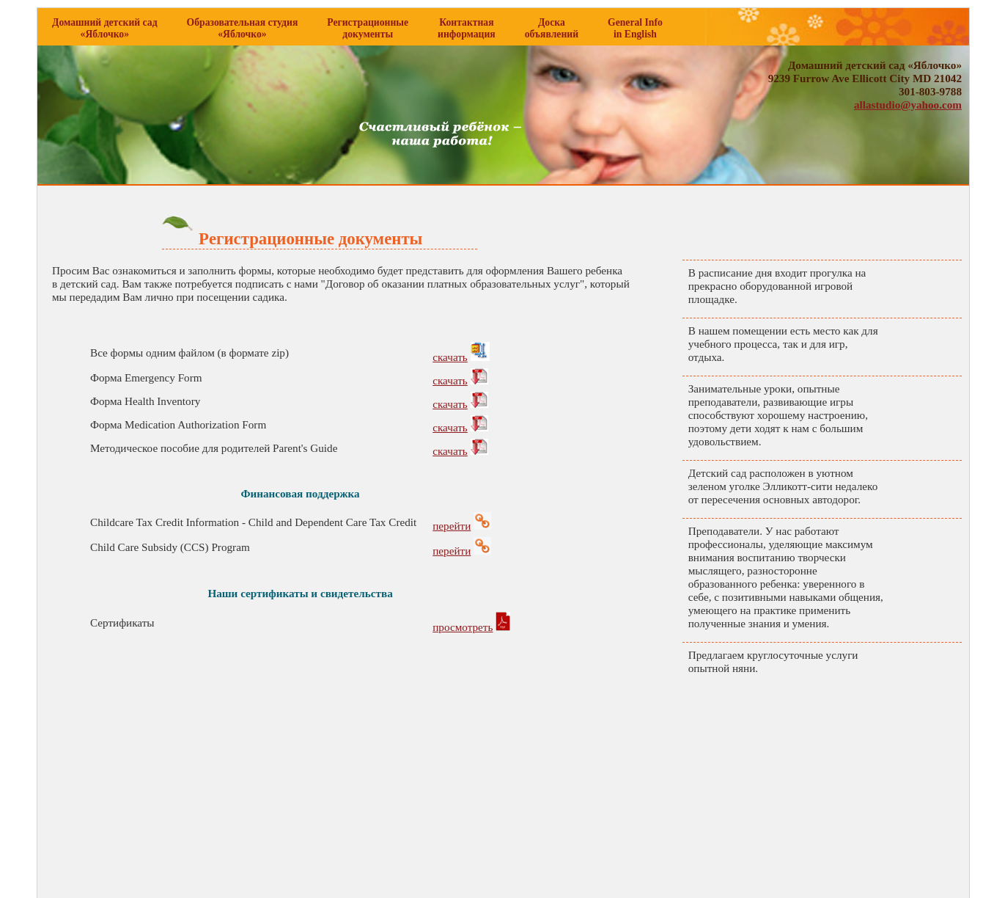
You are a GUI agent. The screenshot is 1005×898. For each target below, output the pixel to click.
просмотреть (462, 627)
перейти (451, 525)
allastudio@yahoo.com (908, 104)
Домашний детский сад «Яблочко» (105, 28)
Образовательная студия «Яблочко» (242, 28)
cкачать (450, 357)
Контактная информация (467, 28)
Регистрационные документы (367, 28)
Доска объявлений (551, 28)
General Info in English (635, 28)
